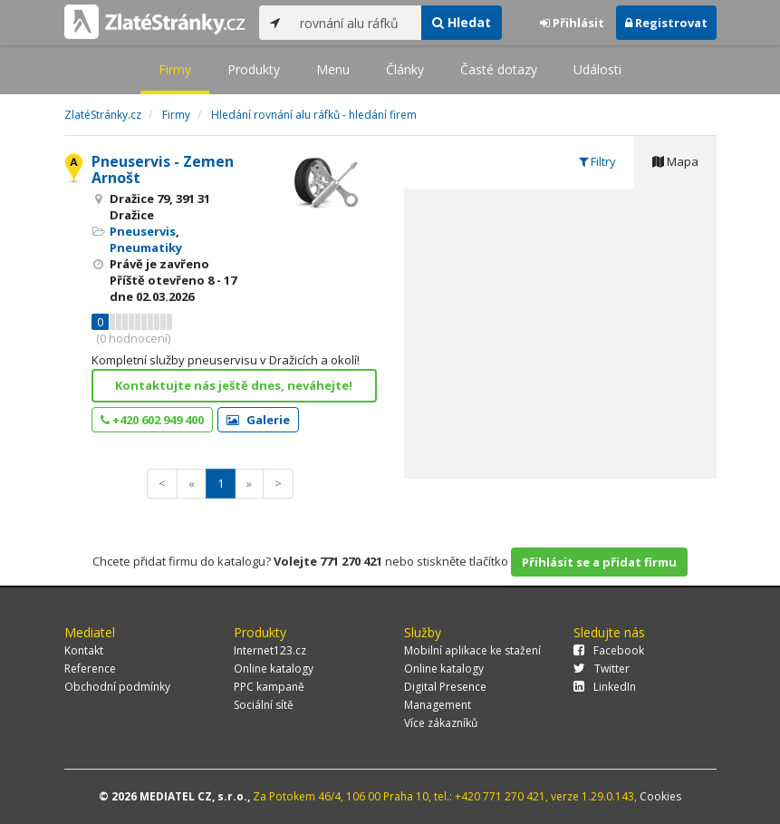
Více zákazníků (440, 723)
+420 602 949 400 (152, 420)
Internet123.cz (270, 650)
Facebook (608, 650)
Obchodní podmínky (117, 686)
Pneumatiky (146, 247)
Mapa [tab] (675, 161)
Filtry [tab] (597, 161)
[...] (356, 22)
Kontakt (83, 650)
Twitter (601, 668)
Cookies (660, 796)
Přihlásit (572, 23)
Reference (90, 668)
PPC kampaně (269, 686)
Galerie (258, 420)
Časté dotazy (498, 69)
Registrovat (666, 23)
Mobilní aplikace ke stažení (472, 650)
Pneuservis (143, 231)
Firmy (175, 69)
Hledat (461, 22)
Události (597, 69)
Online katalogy (273, 668)
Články (405, 69)
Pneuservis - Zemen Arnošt (162, 169)
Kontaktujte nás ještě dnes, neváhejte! (233, 385)
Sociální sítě (264, 705)
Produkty (253, 69)
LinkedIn (604, 686)
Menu (333, 69)
